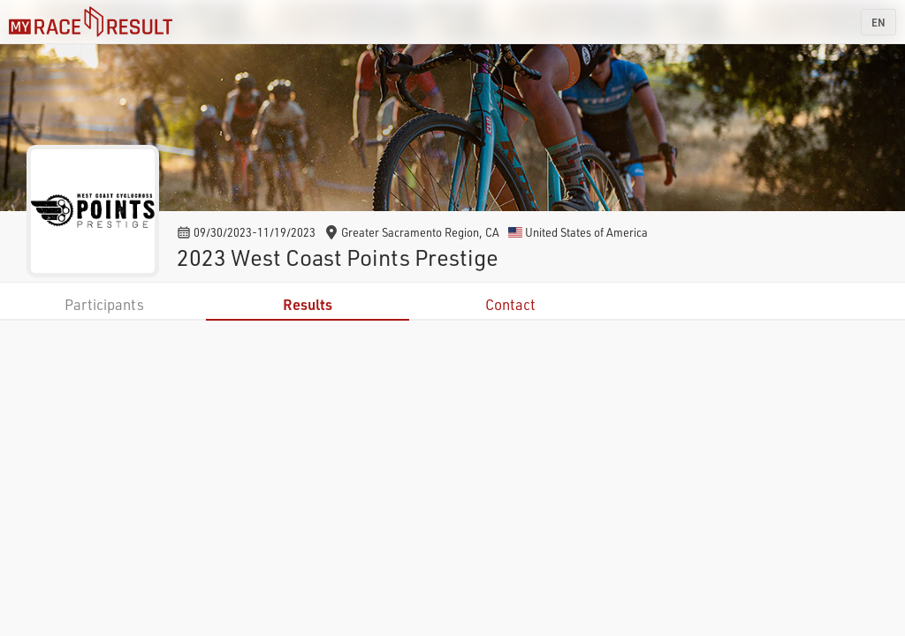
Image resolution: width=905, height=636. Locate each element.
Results (307, 304)
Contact (510, 304)
